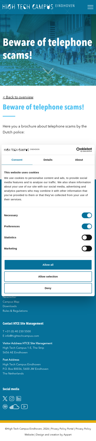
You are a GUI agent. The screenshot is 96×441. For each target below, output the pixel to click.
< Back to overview (18, 97)
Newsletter (9, 297)
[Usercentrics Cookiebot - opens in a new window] (76, 149)
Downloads (10, 306)
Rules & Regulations (15, 311)
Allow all (48, 264)
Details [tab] (48, 159)
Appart (67, 435)
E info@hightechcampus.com (21, 336)
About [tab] (79, 159)
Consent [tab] (16, 159)
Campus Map (11, 302)
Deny (48, 288)
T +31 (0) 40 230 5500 (17, 331)
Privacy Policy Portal (62, 429)
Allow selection (48, 276)
